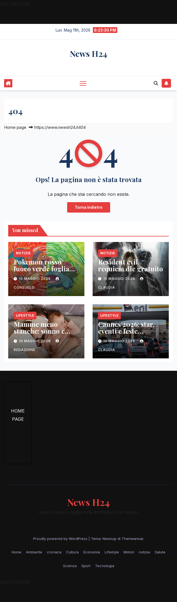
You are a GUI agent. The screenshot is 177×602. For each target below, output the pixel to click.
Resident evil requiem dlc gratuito (130, 265)
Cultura (72, 552)
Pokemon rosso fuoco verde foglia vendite (41, 268)
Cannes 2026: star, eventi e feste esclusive (126, 331)
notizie (23, 253)
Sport (85, 566)
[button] (156, 83)
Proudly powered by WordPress (60, 538)
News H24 (88, 53)
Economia (91, 552)
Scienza (70, 566)
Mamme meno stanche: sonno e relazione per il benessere (39, 334)
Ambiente (34, 552)
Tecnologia (104, 566)
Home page (15, 127)
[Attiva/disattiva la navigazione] (83, 83)
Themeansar (132, 538)
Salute (160, 552)
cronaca (54, 552)
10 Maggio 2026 (35, 279)
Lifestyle (25, 315)
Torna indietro (88, 207)
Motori (129, 552)
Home (16, 552)
